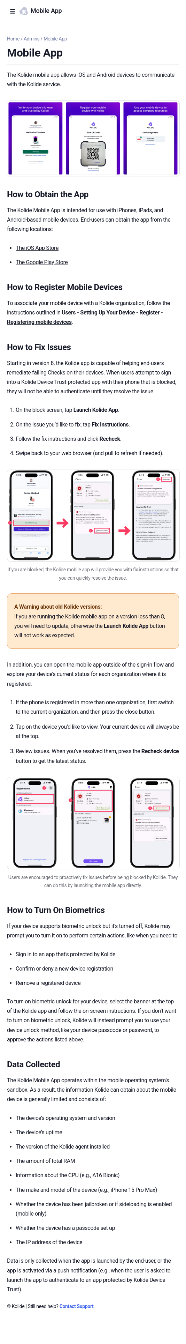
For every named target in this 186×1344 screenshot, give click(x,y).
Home (13, 39)
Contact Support (77, 1306)
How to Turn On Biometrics (56, 910)
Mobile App (55, 39)
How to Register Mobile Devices (65, 287)
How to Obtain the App (47, 194)
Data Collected (33, 1064)
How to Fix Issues (39, 347)
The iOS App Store (37, 248)
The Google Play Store (42, 262)
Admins (32, 39)
